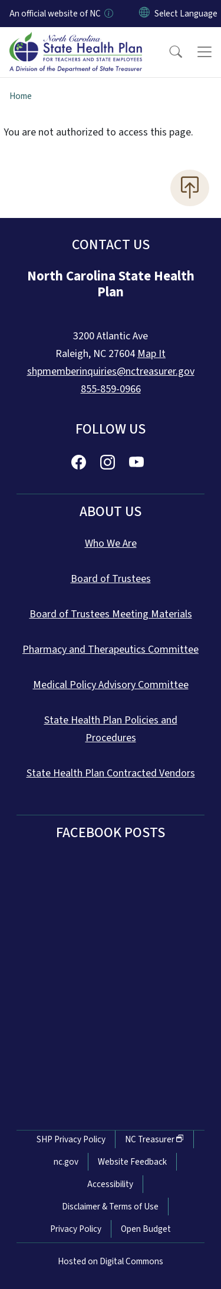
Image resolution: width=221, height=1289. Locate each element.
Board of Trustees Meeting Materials (110, 614)
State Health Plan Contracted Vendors (111, 773)
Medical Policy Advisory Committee (111, 684)
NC (154, 1139)
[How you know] (108, 13)
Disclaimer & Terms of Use (110, 1206)
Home (20, 96)
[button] (168, 52)
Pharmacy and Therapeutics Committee (110, 649)
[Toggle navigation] (204, 52)
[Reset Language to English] (144, 13)
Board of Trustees (111, 578)
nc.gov (66, 1161)
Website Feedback (132, 1161)
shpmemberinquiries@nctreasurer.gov (110, 371)
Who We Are (111, 543)
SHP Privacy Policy (71, 1139)
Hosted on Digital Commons (110, 1261)
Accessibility (110, 1184)
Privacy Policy (75, 1228)
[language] (185, 13)
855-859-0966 (111, 389)
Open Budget (146, 1228)
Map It (151, 353)
